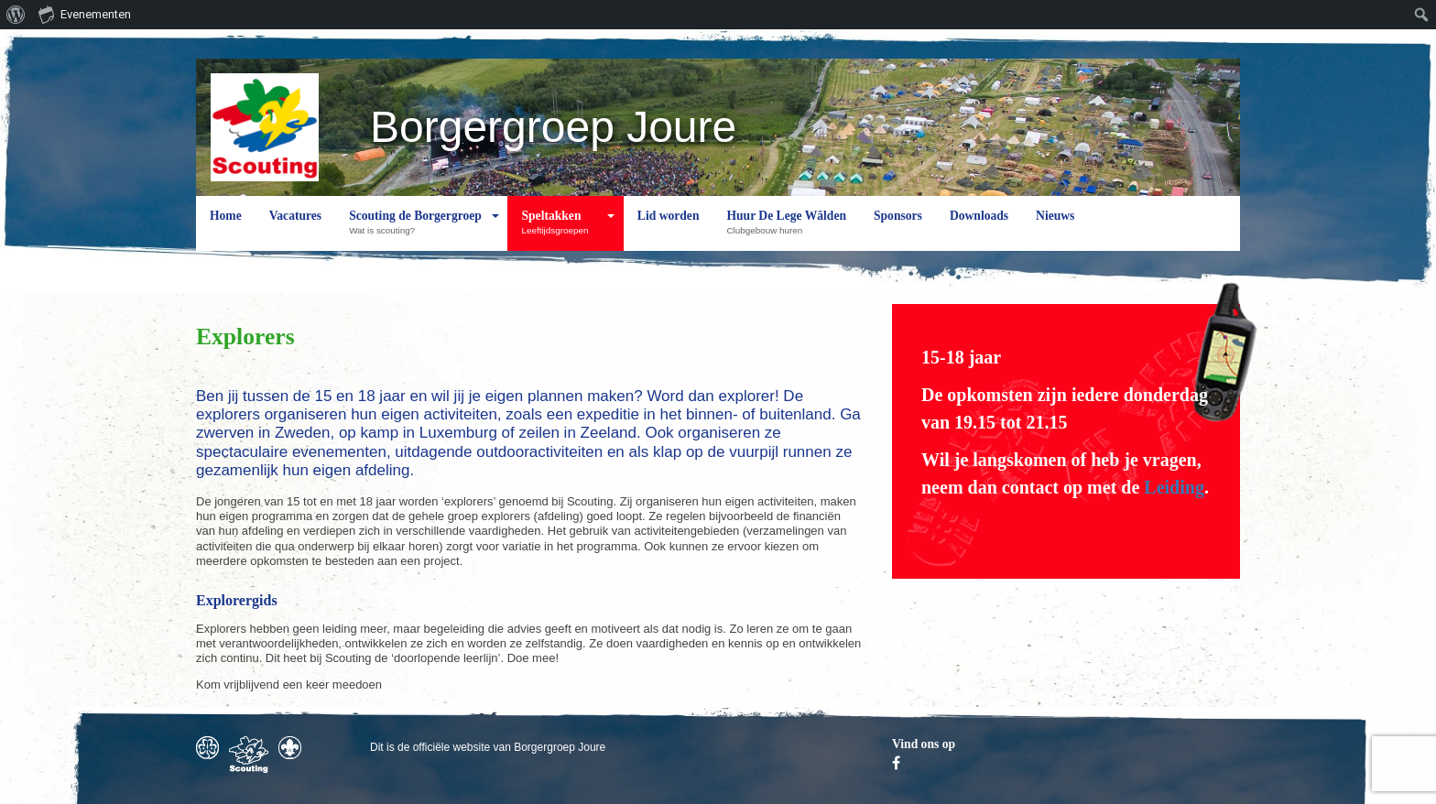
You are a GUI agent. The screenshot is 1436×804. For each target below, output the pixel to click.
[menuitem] (16, 14)
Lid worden (668, 230)
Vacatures (295, 230)
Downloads (979, 230)
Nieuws (1055, 230)
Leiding (1174, 487)
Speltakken (559, 230)
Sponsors (898, 230)
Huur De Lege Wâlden (786, 230)
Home (226, 230)
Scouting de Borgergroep (415, 230)
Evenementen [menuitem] (84, 13)
